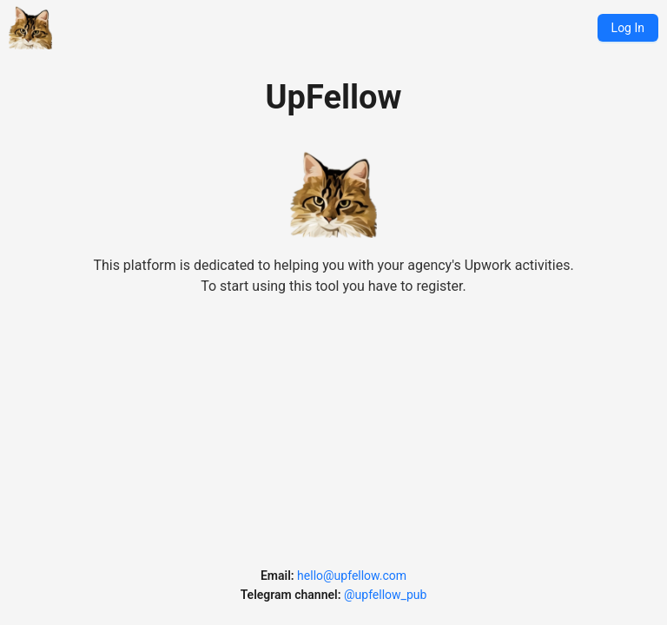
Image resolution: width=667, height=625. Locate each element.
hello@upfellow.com (351, 575)
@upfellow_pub (385, 595)
